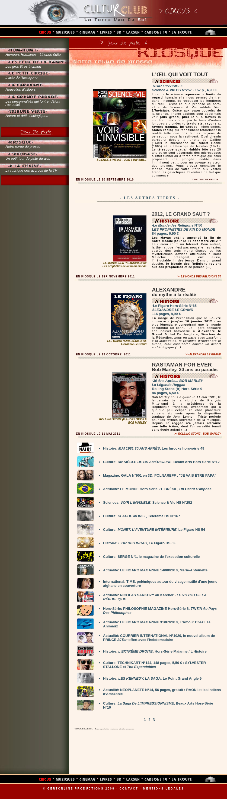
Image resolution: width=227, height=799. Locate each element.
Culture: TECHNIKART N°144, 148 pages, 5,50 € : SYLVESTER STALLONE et (154, 665)
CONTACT (129, 788)
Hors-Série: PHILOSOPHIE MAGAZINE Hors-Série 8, (160, 611)
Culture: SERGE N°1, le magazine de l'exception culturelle (151, 557)
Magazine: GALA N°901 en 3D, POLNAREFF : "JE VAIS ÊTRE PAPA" (159, 475)
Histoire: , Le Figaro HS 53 (139, 543)
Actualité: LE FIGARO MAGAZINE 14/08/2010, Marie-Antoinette (155, 570)
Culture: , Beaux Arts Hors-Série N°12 (161, 462)
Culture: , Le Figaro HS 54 (154, 530)
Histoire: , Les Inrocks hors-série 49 (153, 448)
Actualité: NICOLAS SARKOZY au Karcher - (154, 597)
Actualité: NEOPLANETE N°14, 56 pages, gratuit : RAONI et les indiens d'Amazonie (162, 692)
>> (199, 276)
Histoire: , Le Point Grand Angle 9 (152, 678)
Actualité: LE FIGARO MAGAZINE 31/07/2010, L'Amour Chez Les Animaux (156, 624)
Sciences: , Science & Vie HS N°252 (147, 502)
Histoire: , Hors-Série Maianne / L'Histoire (155, 651)
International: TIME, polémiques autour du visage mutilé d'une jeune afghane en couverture (160, 583)
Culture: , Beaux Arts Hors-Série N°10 (158, 705)
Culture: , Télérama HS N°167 (141, 516)
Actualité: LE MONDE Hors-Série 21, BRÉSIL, (157, 489)
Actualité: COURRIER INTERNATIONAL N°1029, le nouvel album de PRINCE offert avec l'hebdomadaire (159, 638)
